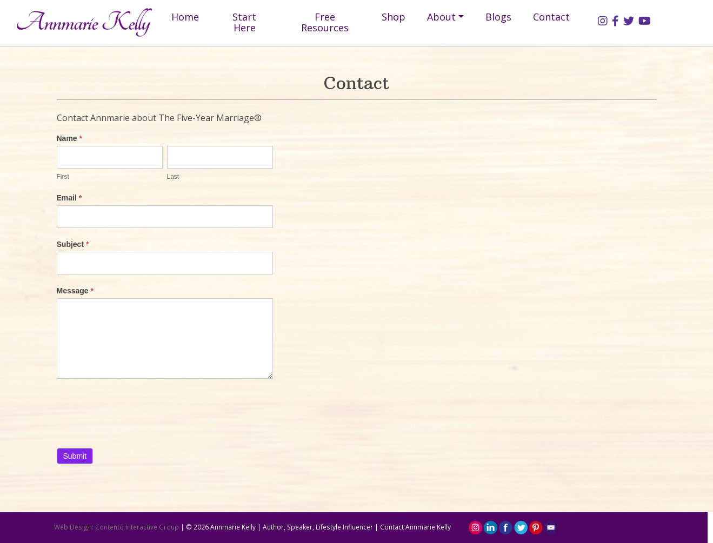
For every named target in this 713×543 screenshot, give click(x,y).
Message (75, 290)
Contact (551, 16)
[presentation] (139, 411)
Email (69, 197)
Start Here (244, 22)
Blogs (498, 16)
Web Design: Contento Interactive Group (116, 526)
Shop (393, 16)
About (441, 16)
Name (69, 138)
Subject (73, 244)
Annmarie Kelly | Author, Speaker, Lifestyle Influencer (291, 526)
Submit (75, 456)
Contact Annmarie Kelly (415, 526)
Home (185, 16)
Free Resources (325, 22)
